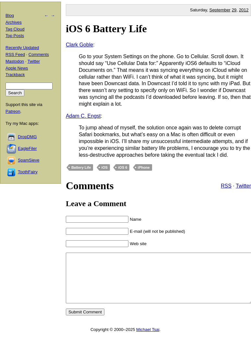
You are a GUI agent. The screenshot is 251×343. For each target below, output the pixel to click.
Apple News (17, 68)
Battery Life (81, 167)
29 (234, 9)
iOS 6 (122, 167)
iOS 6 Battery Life (106, 28)
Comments (39, 54)
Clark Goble (79, 44)
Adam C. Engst (83, 116)
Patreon (13, 111)
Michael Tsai (147, 339)
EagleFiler (27, 148)
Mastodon (15, 61)
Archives (14, 22)
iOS (105, 167)
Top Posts (15, 35)
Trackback (15, 74)
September (220, 9)
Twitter (243, 186)
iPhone (144, 167)
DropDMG (27, 136)
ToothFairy (28, 171)
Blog (10, 15)
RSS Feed (15, 54)
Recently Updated (22, 47)
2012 (244, 9)
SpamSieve (28, 160)
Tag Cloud (15, 29)
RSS (226, 186)
